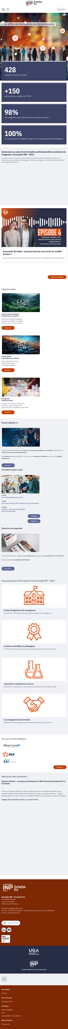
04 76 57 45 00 (11, 923)
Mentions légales (7, 1010)
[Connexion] (3, 9)
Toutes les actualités (57, 277)
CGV (3, 1013)
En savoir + (8, 328)
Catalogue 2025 (7, 1001)
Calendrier (34, 521)
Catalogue (34, 516)
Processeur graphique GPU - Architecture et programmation (20, 503)
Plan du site (6, 1024)
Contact (4, 993)
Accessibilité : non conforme (11, 1016)
